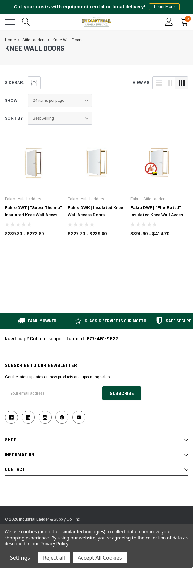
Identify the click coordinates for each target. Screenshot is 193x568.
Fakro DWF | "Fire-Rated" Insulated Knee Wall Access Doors (157, 215)
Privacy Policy (54, 543)
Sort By (14, 118)
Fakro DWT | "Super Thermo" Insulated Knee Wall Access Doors (33, 215)
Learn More (164, 7)
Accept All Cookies (100, 557)
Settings (20, 557)
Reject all (54, 557)
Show (11, 100)
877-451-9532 (102, 339)
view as (141, 82)
